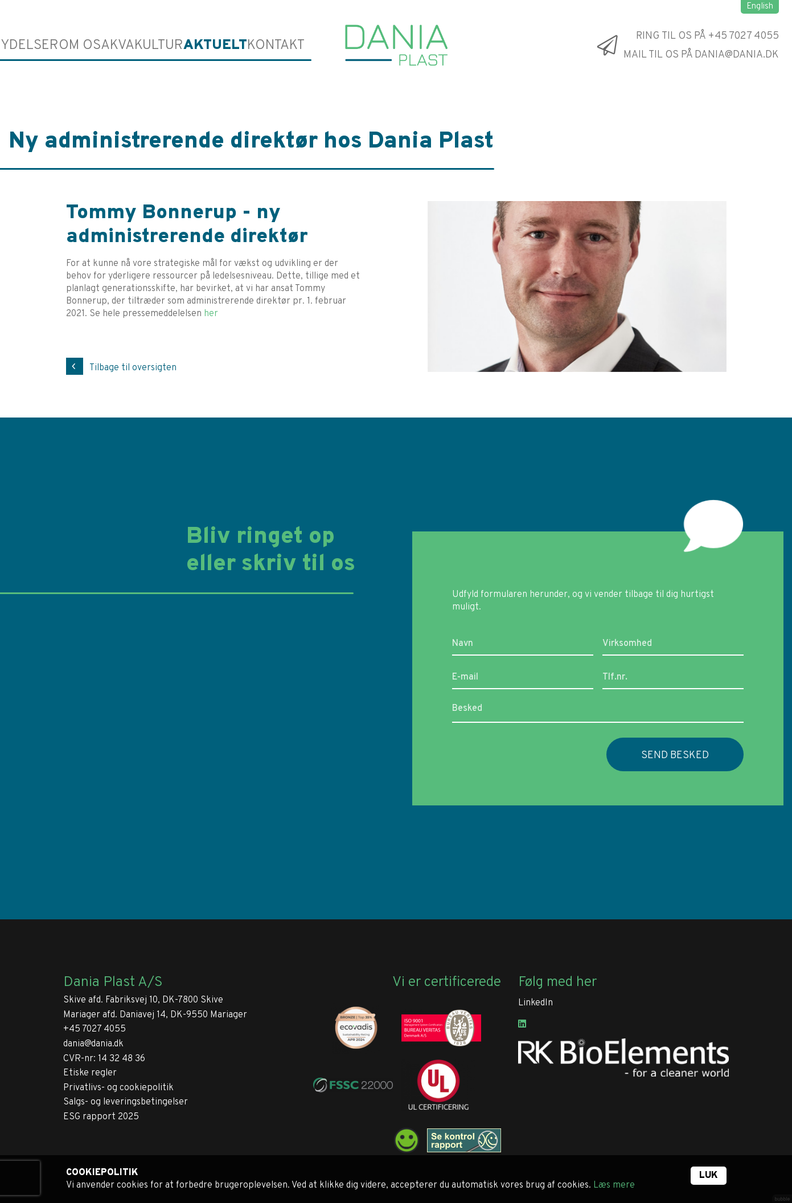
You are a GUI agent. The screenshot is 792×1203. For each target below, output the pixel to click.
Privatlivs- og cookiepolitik (118, 1088)
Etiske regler (90, 1073)
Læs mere (614, 1185)
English (759, 6)
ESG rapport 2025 (101, 1117)
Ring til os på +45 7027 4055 (707, 35)
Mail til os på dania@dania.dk (701, 55)
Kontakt (275, 45)
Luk (708, 1175)
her (211, 314)
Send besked (675, 755)
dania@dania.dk (93, 1044)
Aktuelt (216, 45)
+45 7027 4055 (94, 1029)
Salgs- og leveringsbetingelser (125, 1102)
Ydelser (30, 45)
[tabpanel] (577, 286)
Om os (84, 45)
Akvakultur (147, 45)
